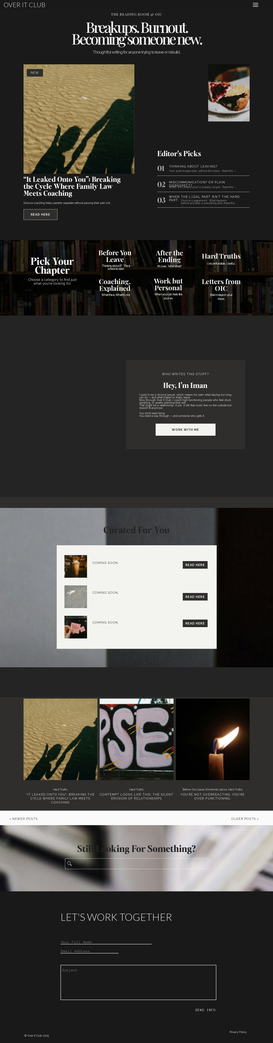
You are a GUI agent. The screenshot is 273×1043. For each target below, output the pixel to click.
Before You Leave (193, 789)
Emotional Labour (216, 789)
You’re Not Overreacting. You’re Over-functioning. (212, 796)
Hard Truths (60, 789)
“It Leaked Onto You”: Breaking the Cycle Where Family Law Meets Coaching (72, 186)
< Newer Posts (23, 819)
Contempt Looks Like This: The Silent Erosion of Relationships (137, 796)
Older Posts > (245, 819)
